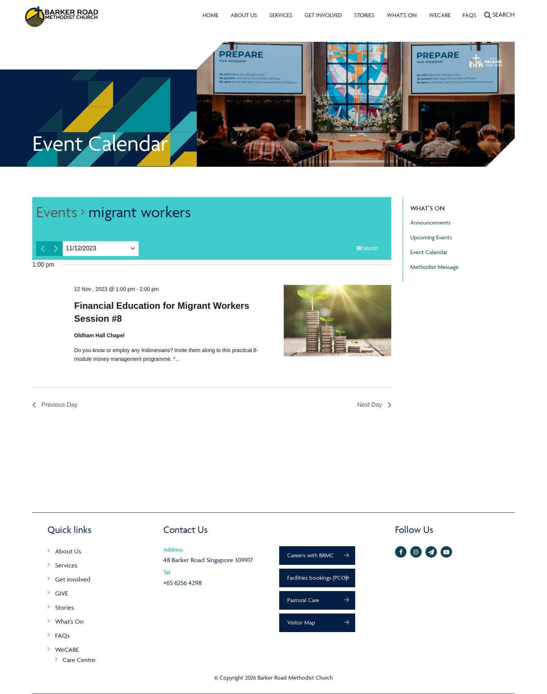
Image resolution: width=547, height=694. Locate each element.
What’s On (69, 621)
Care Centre (79, 660)
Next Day (374, 405)
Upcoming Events (431, 237)
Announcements (430, 222)
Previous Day (54, 405)
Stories (364, 15)
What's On (402, 15)
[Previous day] (43, 248)
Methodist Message (434, 266)
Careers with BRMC (310, 555)
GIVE (61, 593)
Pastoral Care (303, 600)
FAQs (469, 15)
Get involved (323, 15)
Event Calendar (428, 252)
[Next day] (56, 248)
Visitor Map (301, 622)
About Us (244, 15)
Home (210, 15)
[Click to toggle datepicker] (81, 248)
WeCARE (440, 15)
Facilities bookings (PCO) (317, 577)
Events (56, 211)
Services (280, 15)
